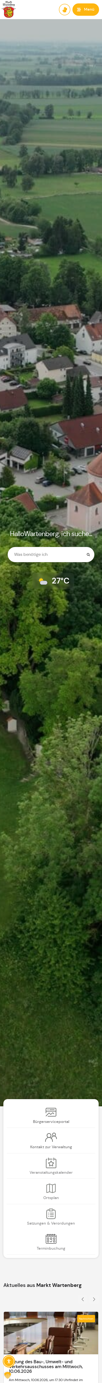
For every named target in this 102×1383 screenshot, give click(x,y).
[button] (85, 9)
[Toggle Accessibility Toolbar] (9, 1361)
